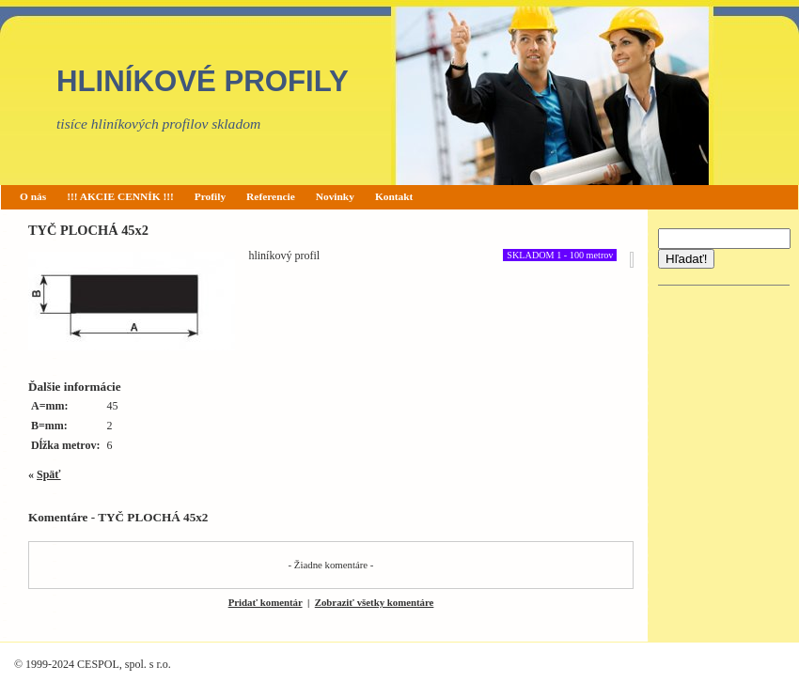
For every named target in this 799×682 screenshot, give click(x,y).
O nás (33, 196)
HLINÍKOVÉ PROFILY (202, 81)
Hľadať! (686, 259)
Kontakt (394, 196)
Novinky (335, 196)
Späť (49, 474)
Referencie (270, 196)
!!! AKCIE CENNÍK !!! (120, 196)
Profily (210, 196)
